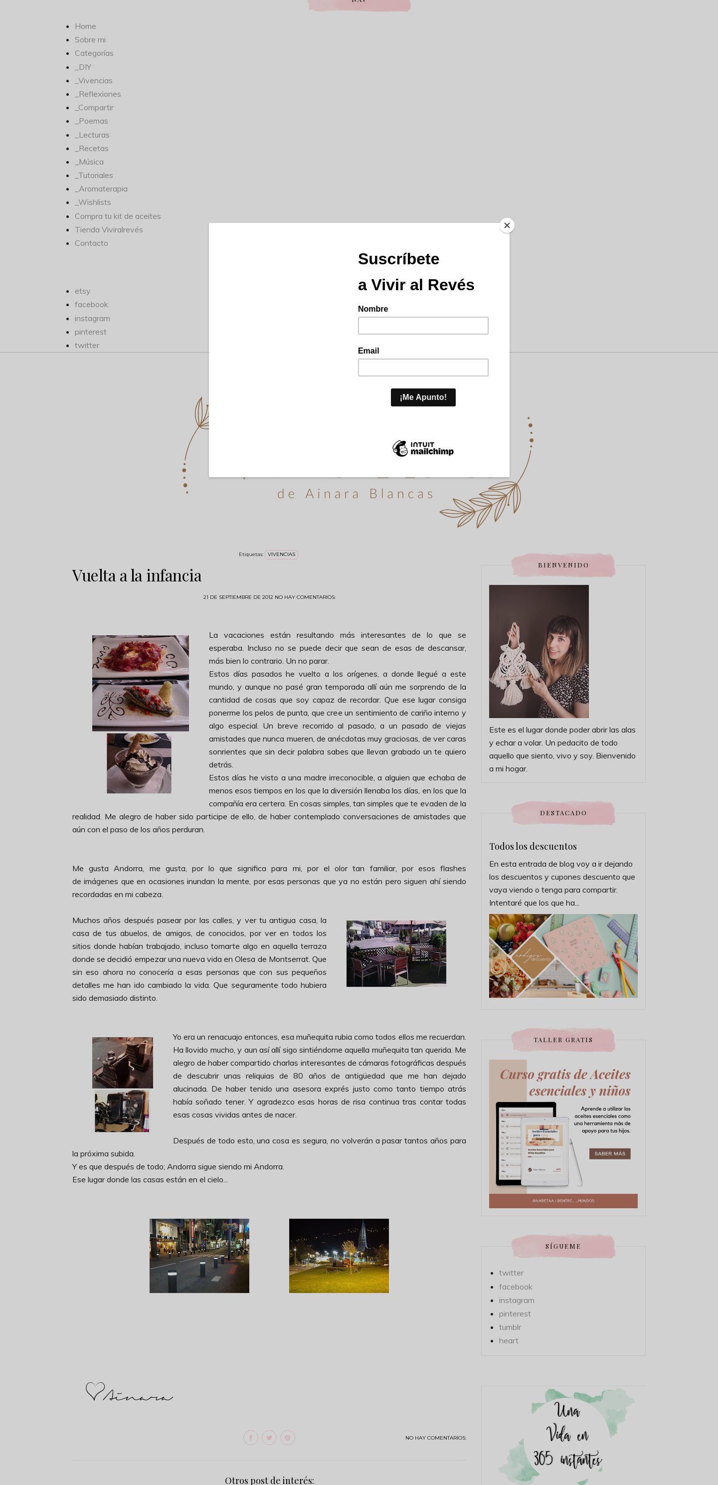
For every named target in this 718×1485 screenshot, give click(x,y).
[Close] (507, 225)
